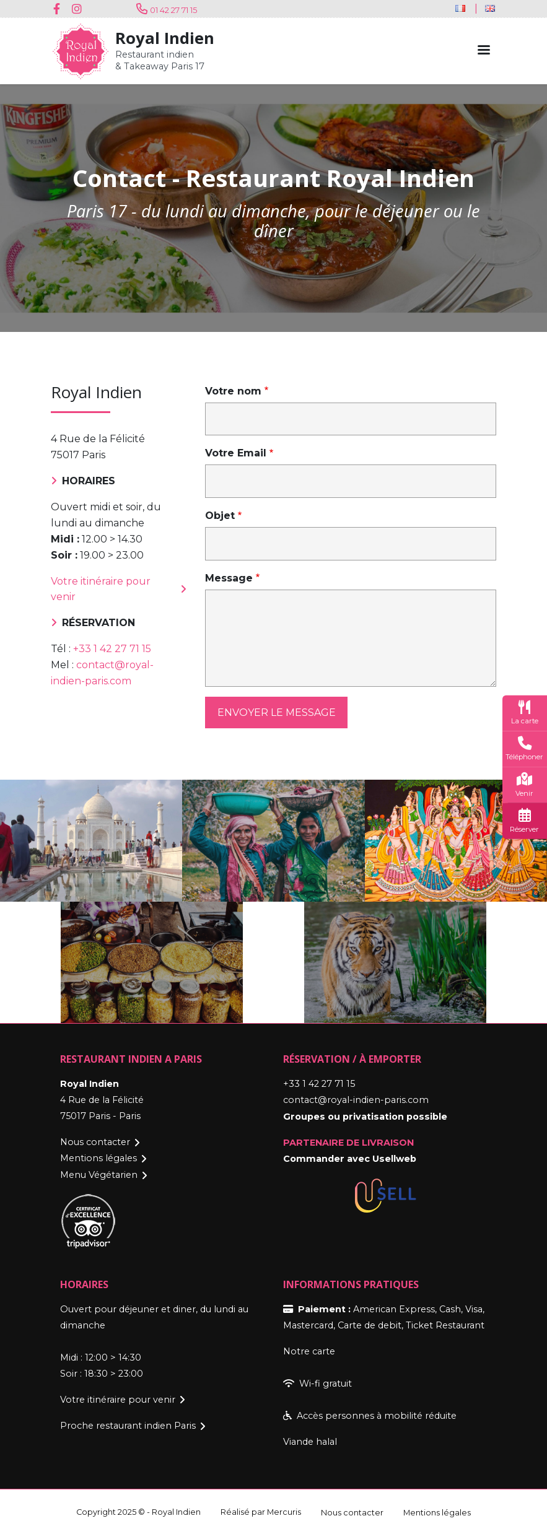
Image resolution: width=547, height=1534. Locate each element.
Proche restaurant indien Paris (128, 1424)
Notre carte (309, 1350)
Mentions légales (98, 1158)
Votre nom (233, 391)
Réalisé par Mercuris (261, 1510)
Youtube (97, 8)
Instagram (78, 8)
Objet (220, 515)
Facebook (60, 8)
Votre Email (235, 453)
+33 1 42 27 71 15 (112, 649)
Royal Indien (164, 38)
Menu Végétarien (99, 1174)
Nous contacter (95, 1142)
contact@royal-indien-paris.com (356, 1099)
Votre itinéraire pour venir (101, 589)
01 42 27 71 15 (173, 10)
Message (229, 578)
